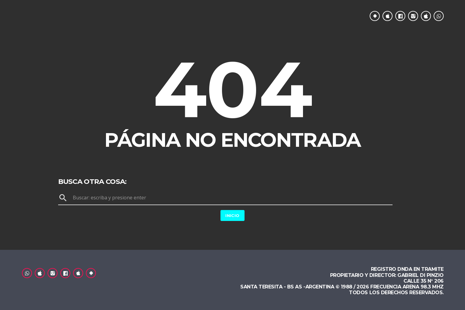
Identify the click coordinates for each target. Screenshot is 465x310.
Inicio (232, 215)
